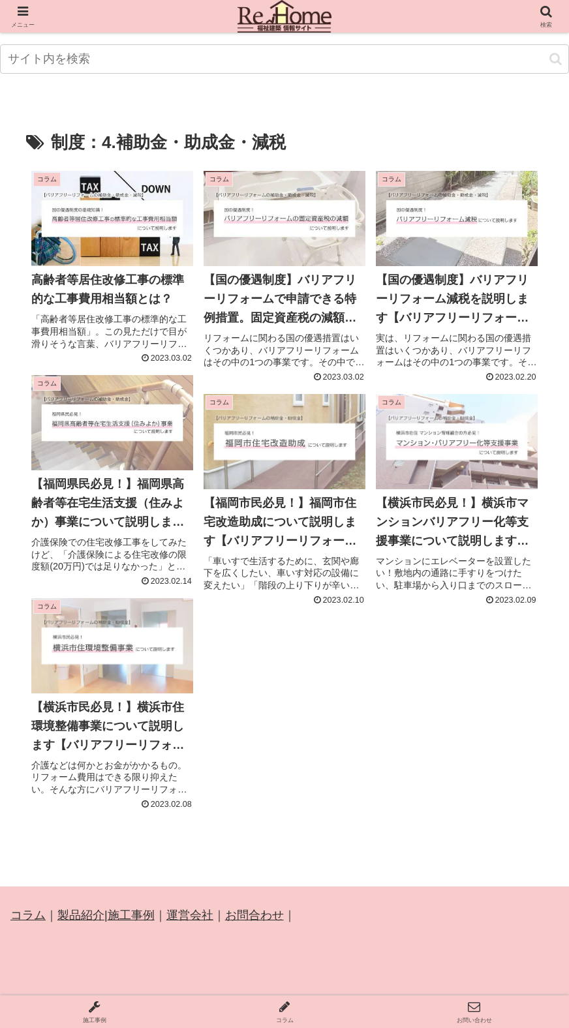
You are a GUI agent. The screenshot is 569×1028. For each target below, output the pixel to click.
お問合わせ (254, 915)
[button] (555, 59)
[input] (284, 59)
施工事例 (131, 915)
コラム (28, 915)
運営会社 (189, 915)
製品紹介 (80, 915)
